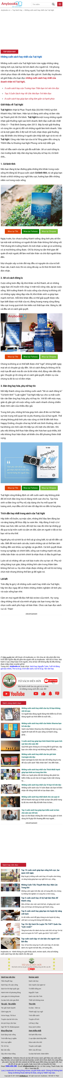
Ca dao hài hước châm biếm (39, 1053)
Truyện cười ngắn (35, 1046)
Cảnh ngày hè (6, 1011)
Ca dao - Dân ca (34, 1008)
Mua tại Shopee (49, 231)
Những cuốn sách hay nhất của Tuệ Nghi (39, 10)
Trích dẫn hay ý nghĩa (8, 1038)
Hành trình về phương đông (11, 992)
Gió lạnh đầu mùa (35, 1034)
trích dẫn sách (28, 669)
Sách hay (33, 666)
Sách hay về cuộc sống (9, 985)
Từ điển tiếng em (35, 988)
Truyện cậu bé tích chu (9, 1019)
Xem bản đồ (34, 1068)
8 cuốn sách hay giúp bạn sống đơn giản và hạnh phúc (29, 98)
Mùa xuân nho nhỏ (35, 1042)
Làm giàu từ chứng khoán (10, 996)
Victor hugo (5, 1015)
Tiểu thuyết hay (6, 981)
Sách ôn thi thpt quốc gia (10, 988)
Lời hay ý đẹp (33, 1023)
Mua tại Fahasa (30, 231)
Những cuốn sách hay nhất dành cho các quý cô (40, 797)
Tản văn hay (49, 669)
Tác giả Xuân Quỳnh (8, 1008)
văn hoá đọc (29, 1060)
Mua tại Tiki (13, 231)
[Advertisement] (31, 31)
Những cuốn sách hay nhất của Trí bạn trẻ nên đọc (41, 785)
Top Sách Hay (17, 10)
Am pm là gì (5, 1023)
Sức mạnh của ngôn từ (37, 985)
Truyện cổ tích (34, 1019)
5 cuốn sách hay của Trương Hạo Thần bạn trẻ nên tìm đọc (31, 88)
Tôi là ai (13, 1015)
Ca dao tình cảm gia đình (10, 1000)
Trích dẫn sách (34, 1015)
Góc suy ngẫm (6, 1042)
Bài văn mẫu (5, 1050)
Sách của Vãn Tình (35, 996)
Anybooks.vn (5, 10)
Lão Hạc (13, 1023)
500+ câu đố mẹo (35, 1050)
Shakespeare (14, 1027)
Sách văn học (34, 981)
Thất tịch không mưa (36, 1000)
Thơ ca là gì (16, 669)
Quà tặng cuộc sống (8, 1034)
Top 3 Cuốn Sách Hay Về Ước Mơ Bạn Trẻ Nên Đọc (27, 93)
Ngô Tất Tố (5, 1027)
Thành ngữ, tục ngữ (36, 1011)
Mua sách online (35, 1027)
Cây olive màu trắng (8, 1053)
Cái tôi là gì (38, 669)
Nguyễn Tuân (43, 666)
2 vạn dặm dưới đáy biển (37, 1038)
